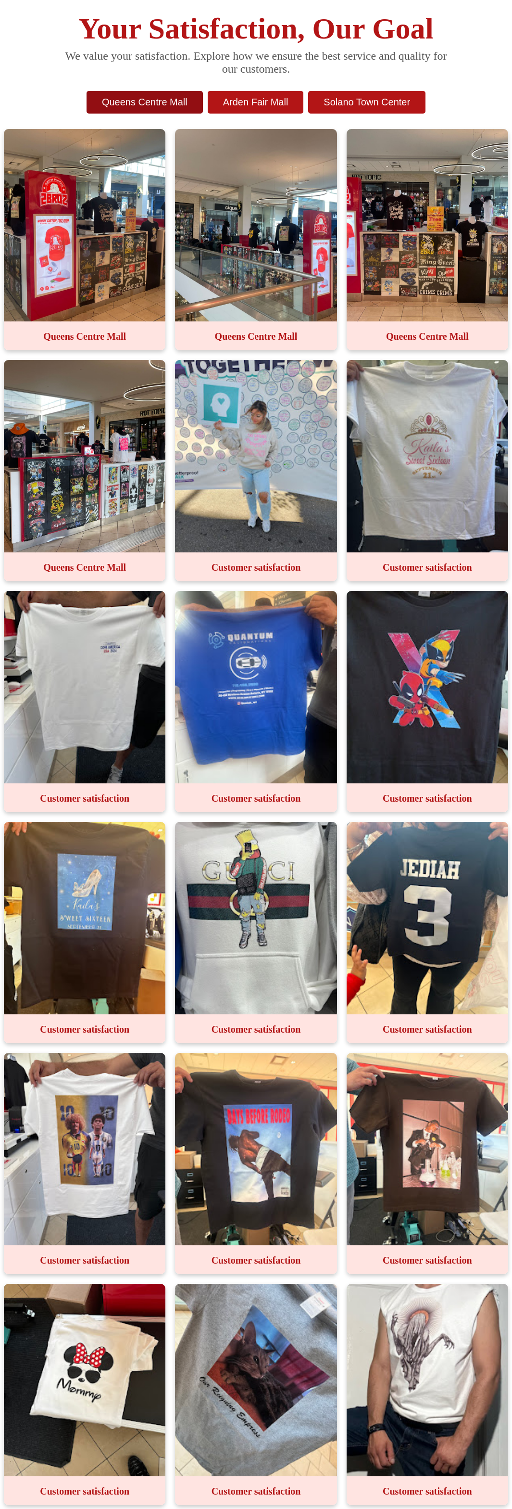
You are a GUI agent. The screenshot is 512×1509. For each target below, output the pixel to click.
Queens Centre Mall (144, 102)
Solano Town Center (367, 102)
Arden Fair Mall (255, 102)
